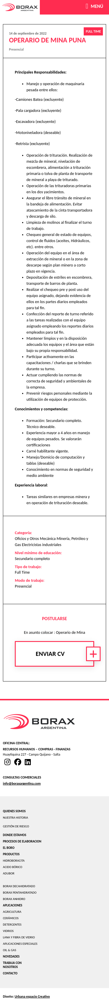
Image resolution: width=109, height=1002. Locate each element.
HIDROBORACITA (14, 861)
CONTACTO (10, 973)
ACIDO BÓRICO (12, 867)
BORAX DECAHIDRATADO (19, 886)
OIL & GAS (9, 950)
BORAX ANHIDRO (14, 899)
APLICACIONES (12, 905)
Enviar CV (50, 654)
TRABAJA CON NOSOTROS (12, 965)
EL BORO (9, 848)
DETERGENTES (12, 924)
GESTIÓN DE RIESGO (16, 826)
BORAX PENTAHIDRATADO (20, 892)
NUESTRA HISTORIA (15, 818)
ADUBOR (8, 873)
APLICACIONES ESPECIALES (20, 944)
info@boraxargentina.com (22, 783)
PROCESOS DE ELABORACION (22, 841)
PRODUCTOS (11, 854)
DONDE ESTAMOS (14, 835)
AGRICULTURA (12, 912)
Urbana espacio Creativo (32, 996)
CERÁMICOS (11, 918)
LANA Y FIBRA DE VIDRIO (19, 937)
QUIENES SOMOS (14, 811)
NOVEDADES (11, 956)
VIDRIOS (8, 931)
